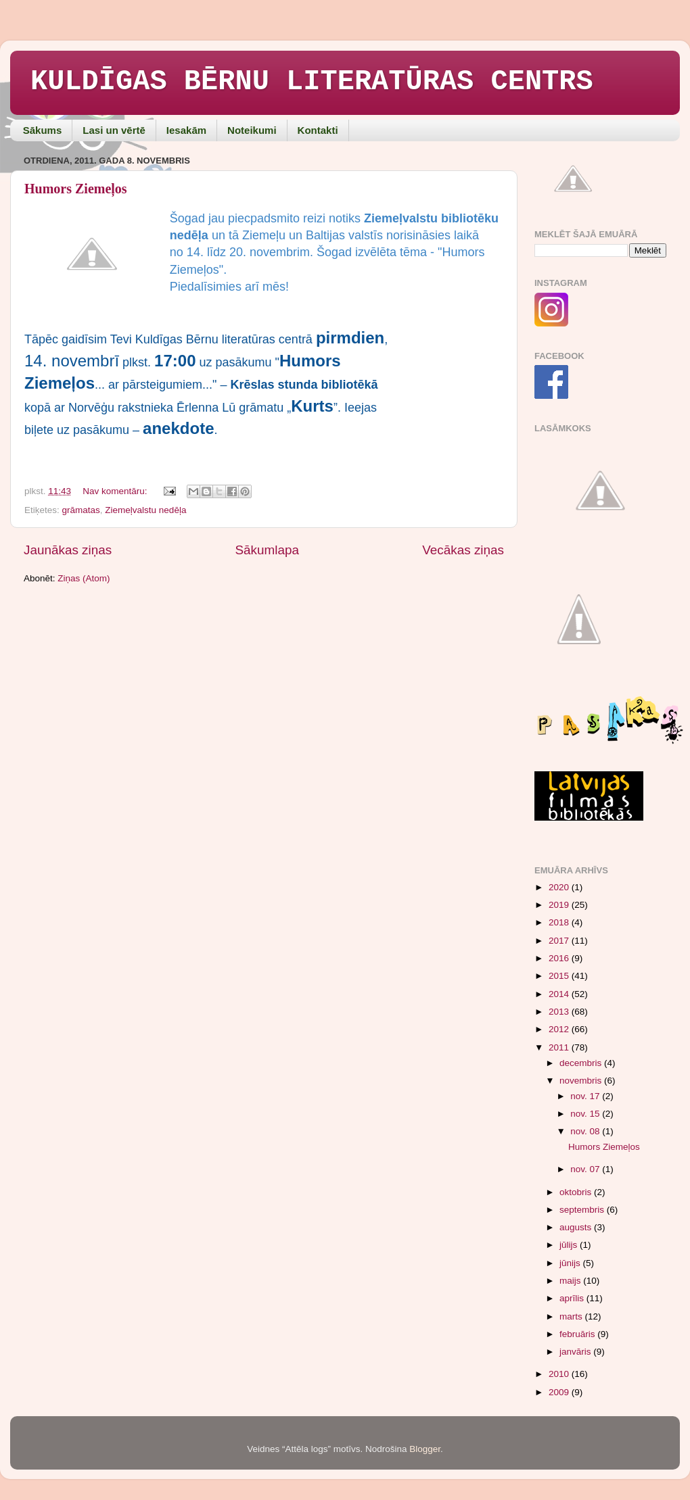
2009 (560, 1392)
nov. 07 (586, 1169)
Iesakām (186, 130)
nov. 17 (586, 1096)
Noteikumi (252, 130)
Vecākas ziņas (463, 550)
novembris (581, 1080)
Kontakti (318, 130)
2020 (560, 887)
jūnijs (571, 1263)
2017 (560, 941)
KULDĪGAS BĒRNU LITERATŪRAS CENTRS (311, 82)
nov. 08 (586, 1131)
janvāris (576, 1352)
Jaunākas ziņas (68, 550)
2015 (560, 976)
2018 (560, 922)
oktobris (576, 1192)
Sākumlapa (267, 550)
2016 (560, 958)
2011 (560, 1047)
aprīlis (572, 1298)
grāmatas (81, 510)
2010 (560, 1374)
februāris (578, 1334)
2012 (560, 1029)
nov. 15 (586, 1114)
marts (572, 1316)
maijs (571, 1281)
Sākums (42, 130)
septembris (583, 1210)
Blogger (424, 1449)
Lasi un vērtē (114, 130)
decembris (581, 1063)
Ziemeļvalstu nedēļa (145, 510)
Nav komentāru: (116, 491)
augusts (576, 1227)
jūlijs (569, 1245)
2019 (560, 905)
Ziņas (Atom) (84, 578)
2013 (560, 1012)
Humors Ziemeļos (75, 188)
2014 (560, 994)
